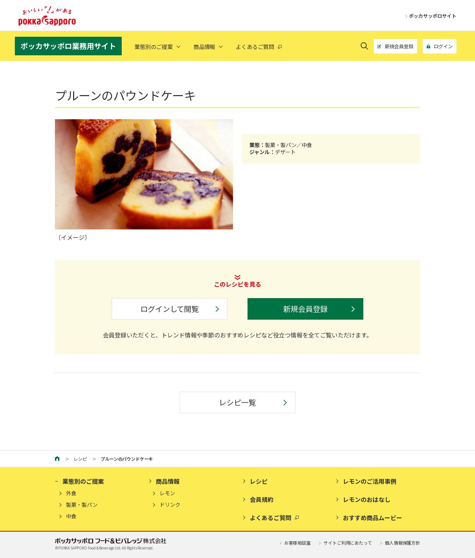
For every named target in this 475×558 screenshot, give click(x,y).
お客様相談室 (294, 542)
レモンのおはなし (366, 499)
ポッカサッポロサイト (429, 15)
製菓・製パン (82, 504)
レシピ (80, 459)
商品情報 (204, 46)
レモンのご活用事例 (369, 481)
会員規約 (261, 499)
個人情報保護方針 (399, 542)
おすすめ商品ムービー (372, 517)
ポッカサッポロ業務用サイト (68, 45)
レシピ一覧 (237, 402)
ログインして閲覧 (169, 308)
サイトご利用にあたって (345, 542)
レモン (167, 493)
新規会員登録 (305, 308)
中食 (71, 516)
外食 (71, 493)
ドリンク (170, 504)
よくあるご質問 (270, 517)
